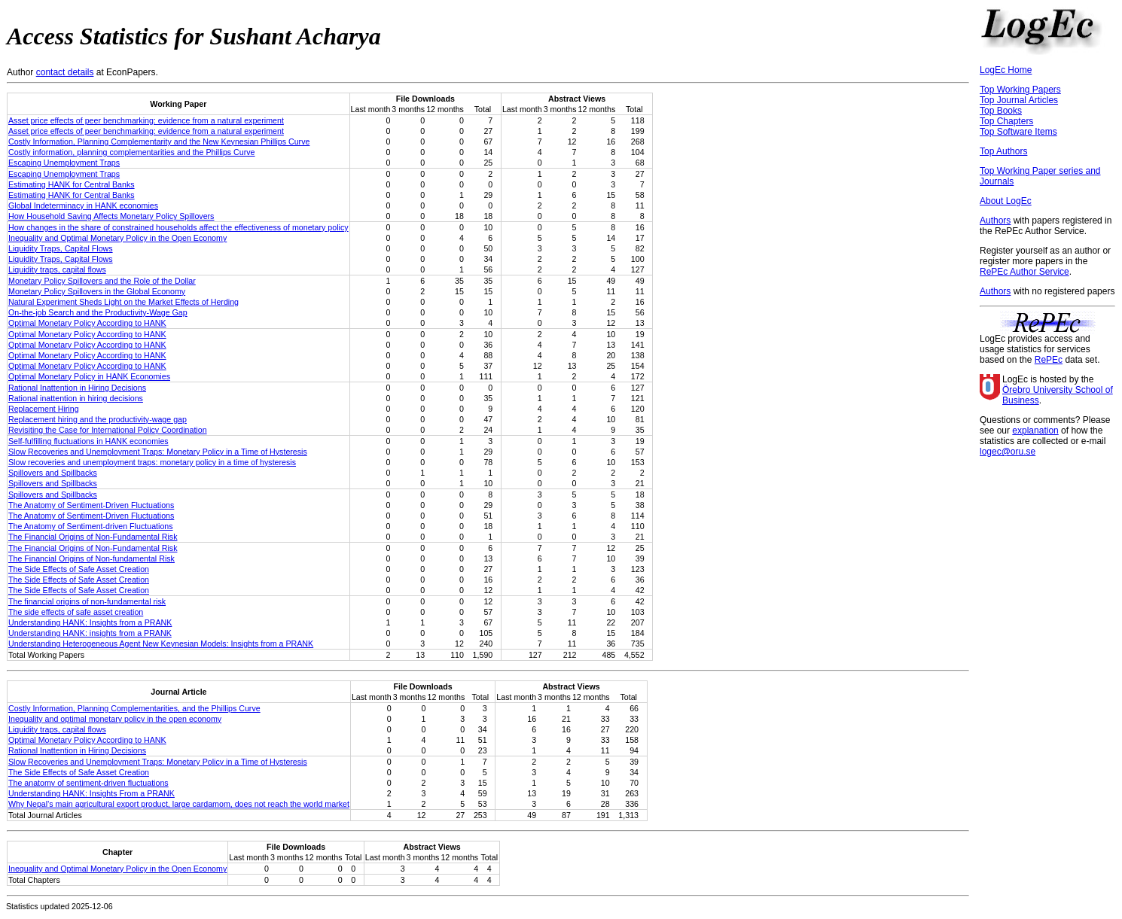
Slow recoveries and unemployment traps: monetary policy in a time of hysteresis (152, 462)
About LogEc (1006, 201)
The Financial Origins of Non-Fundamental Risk (92, 536)
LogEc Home (1006, 70)
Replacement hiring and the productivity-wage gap (97, 419)
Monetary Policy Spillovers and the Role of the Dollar (102, 280)
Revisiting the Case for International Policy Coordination (107, 429)
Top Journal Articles (1019, 100)
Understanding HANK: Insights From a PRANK (91, 793)
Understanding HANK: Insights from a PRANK (90, 622)
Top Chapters (1006, 121)
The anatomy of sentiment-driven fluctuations (88, 782)
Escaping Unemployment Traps (64, 162)
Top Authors (1003, 151)
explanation (1035, 430)
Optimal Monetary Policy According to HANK (87, 322)
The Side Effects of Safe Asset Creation (78, 569)
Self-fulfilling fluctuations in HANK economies (88, 441)
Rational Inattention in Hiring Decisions (77, 387)
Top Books (1001, 110)
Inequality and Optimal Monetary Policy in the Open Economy (117, 237)
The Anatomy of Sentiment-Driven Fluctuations (91, 505)
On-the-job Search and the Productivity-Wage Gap (98, 312)
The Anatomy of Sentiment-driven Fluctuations (90, 526)
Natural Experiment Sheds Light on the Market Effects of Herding (123, 301)
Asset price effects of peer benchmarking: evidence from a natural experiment (146, 120)
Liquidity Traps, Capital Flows (60, 248)
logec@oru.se (1007, 451)
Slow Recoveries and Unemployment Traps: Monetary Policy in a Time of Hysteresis (157, 451)
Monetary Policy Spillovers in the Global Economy (96, 291)
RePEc (1049, 360)
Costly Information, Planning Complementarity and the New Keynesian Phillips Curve (158, 141)
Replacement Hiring (43, 408)
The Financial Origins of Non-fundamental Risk (91, 558)
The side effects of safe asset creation (75, 611)
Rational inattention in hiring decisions (75, 398)
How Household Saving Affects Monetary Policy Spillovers (111, 216)
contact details (65, 72)
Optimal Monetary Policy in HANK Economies (89, 376)
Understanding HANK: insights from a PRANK (90, 633)
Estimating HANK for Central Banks (71, 184)
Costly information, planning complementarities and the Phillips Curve (131, 152)
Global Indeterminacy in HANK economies (83, 205)
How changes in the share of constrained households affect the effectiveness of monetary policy (178, 227)
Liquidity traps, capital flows (57, 269)
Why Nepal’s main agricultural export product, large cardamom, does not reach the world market (178, 803)
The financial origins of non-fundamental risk (87, 601)
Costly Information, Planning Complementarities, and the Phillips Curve (134, 708)
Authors (995, 220)
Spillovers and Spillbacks (52, 472)
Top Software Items (1018, 131)
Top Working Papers (1020, 89)
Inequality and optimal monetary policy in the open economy (114, 718)
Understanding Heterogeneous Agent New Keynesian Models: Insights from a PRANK (160, 643)
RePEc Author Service (1024, 271)
